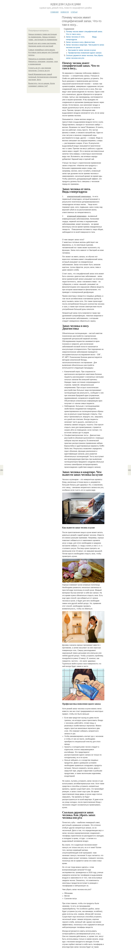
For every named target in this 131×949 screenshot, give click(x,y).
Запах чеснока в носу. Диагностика (80, 42)
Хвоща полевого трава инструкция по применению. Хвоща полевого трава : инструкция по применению (42, 37)
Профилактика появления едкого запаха (84, 53)
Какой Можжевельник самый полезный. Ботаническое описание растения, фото (42, 77)
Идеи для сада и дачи (65, 4)
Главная (54, 12)
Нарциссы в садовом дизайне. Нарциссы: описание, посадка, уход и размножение (43, 61)
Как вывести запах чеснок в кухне (82, 50)
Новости (65, 12)
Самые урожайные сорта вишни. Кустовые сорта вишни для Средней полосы (43, 52)
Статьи (74, 12)
